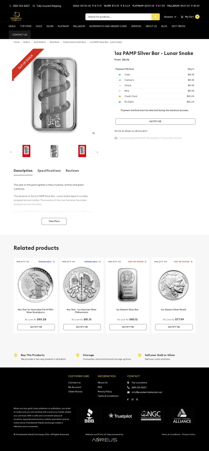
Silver (50, 26)
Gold (39, 26)
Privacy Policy (105, 391)
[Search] (155, 16)
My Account (74, 387)
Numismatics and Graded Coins (108, 26)
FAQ (100, 387)
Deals (12, 26)
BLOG (164, 26)
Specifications (49, 171)
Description (23, 171)
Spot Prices (178, 26)
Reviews (72, 171)
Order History (75, 391)
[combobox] (118, 16)
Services (136, 26)
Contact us (74, 382)
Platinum (63, 26)
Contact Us (19, 34)
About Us (151, 26)
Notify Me (155, 121)
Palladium (79, 26)
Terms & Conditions (108, 396)
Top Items (25, 26)
